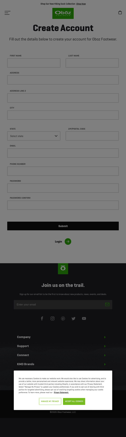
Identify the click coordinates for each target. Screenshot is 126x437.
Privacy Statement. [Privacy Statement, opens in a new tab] (61, 392)
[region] (63, 390)
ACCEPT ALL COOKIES (74, 401)
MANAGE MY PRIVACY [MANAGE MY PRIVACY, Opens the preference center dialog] (50, 401)
